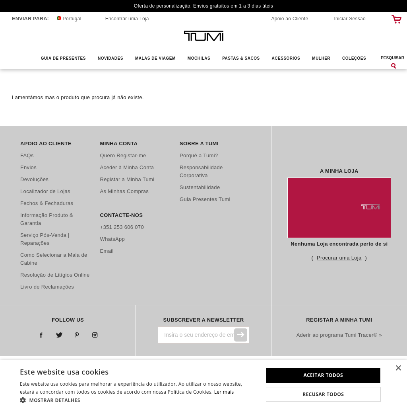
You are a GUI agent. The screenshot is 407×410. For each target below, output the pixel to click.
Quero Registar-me (123, 155)
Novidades (110, 58)
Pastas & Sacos (241, 58)
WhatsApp (112, 239)
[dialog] (203, 385)
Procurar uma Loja (339, 258)
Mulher (321, 58)
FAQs (27, 155)
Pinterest (77, 335)
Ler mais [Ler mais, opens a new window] (224, 392)
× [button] (398, 368)
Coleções (354, 58)
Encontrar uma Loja (127, 18)
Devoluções (34, 179)
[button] (138, 400)
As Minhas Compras (124, 191)
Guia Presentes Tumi (205, 199)
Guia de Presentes (63, 58)
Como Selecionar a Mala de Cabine (53, 259)
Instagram (95, 335)
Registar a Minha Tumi (127, 179)
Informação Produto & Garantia (46, 219)
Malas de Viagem (155, 58)
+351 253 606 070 (122, 227)
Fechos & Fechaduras (46, 203)
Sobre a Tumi (199, 143)
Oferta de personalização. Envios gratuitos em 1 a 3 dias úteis (203, 6)
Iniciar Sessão (350, 18)
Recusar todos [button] (323, 394)
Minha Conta (119, 143)
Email (107, 251)
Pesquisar (392, 58)
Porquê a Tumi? (199, 155)
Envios (28, 167)
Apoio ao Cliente (289, 18)
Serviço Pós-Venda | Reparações (45, 239)
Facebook (41, 335)
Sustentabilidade (200, 187)
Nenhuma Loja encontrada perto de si (339, 244)
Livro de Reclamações (47, 287)
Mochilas (199, 58)
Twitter (59, 335)
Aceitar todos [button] (323, 375)
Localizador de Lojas (45, 191)
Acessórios (286, 58)
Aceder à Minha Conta (127, 167)
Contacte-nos (121, 215)
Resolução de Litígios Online (55, 275)
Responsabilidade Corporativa (201, 171)
